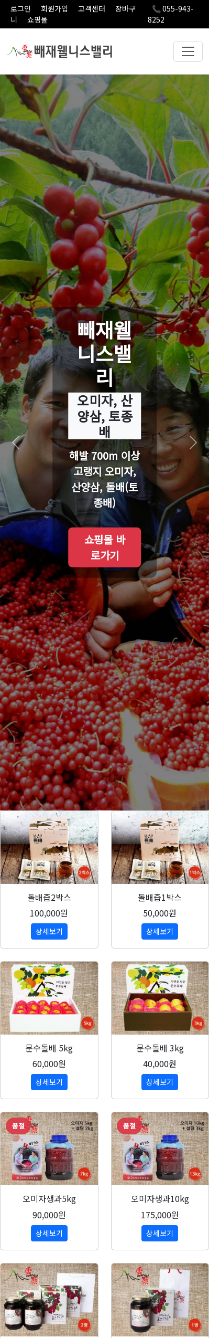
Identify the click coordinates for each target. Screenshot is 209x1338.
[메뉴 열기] (188, 51)
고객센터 (91, 8)
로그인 (20, 8)
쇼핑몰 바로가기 (104, 547)
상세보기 (49, 931)
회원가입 (54, 8)
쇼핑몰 (37, 19)
